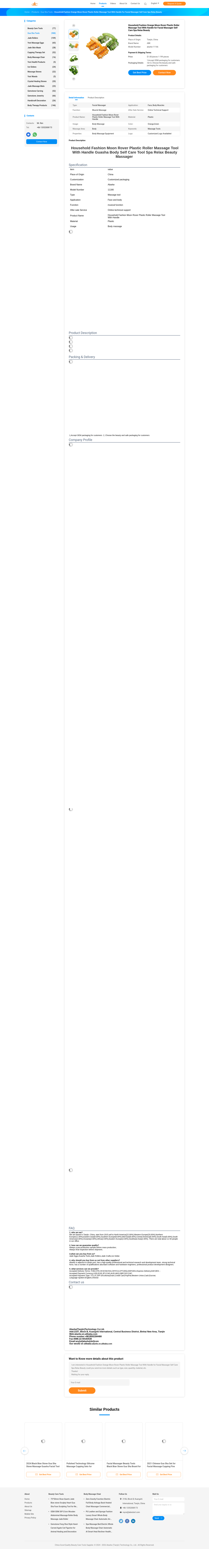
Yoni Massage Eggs (42, 42)
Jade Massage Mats (42, 86)
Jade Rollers (42, 38)
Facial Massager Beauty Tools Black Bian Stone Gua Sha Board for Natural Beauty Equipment (124, 1466)
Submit (82, 1390)
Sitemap (28, 1510)
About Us (28, 1506)
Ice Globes (42, 67)
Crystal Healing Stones (42, 81)
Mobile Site (29, 1514)
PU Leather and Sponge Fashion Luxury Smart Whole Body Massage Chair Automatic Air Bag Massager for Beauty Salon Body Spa (99, 1515)
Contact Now (41, 142)
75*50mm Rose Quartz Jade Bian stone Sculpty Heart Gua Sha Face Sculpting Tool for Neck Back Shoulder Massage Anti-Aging (64, 1503)
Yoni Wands (42, 76)
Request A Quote (174, 4)
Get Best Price (139, 72)
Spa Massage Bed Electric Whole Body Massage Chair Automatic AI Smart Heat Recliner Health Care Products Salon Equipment (99, 1528)
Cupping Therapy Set (42, 52)
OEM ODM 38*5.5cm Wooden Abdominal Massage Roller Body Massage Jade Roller (64, 1515)
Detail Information (76, 98)
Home (27, 1499)
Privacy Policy (30, 1518)
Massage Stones (42, 71)
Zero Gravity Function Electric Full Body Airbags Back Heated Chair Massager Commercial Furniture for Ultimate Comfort (98, 1503)
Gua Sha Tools (42, 33)
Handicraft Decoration (42, 100)
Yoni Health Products (42, 62)
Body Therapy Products (42, 105)
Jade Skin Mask (42, 47)
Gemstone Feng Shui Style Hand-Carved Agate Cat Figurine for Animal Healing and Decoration (64, 1528)
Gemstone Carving (42, 91)
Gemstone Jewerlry (42, 95)
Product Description (96, 98)
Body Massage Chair (42, 57)
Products (28, 1503)
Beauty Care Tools (42, 28)
